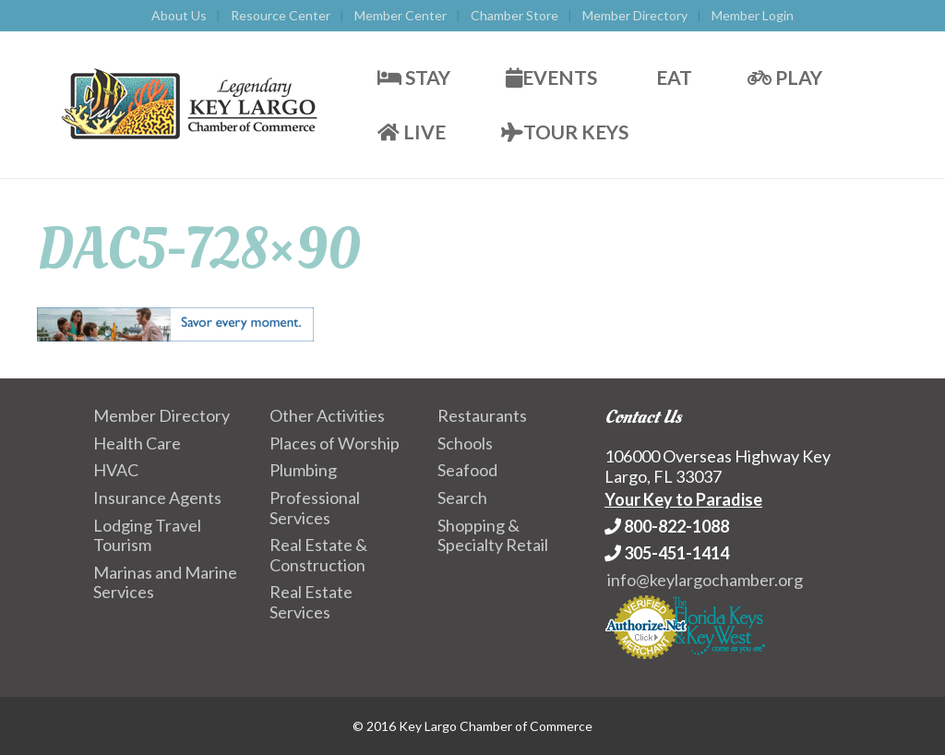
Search (462, 497)
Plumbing (303, 470)
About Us (179, 15)
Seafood (467, 470)
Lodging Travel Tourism (147, 535)
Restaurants (482, 415)
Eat (672, 77)
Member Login (753, 15)
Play (785, 77)
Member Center (400, 15)
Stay (413, 77)
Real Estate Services (311, 601)
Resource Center (280, 15)
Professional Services (314, 507)
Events (551, 77)
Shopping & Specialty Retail (492, 535)
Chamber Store (514, 15)
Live (411, 131)
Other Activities (327, 415)
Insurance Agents (157, 497)
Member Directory (635, 15)
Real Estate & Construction (318, 554)
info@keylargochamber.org (705, 579)
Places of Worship (334, 443)
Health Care (137, 443)
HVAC (115, 470)
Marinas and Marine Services (165, 582)
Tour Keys (564, 131)
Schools (465, 443)
